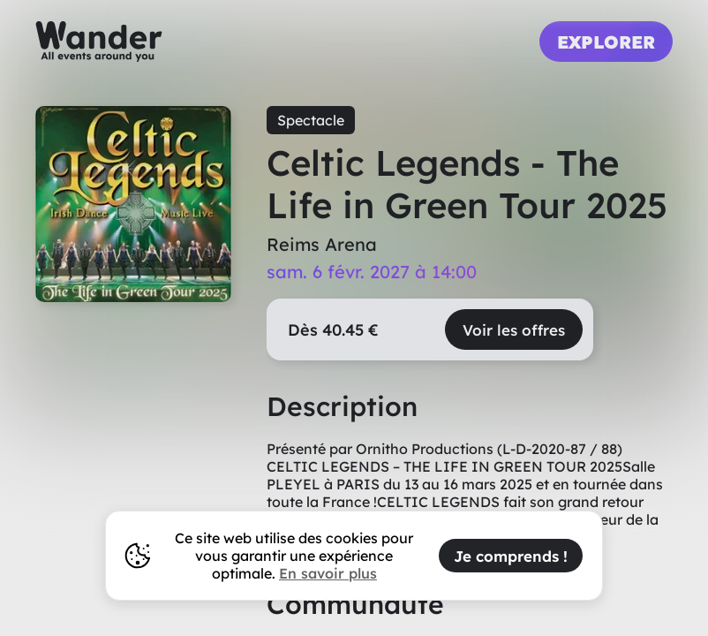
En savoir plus (328, 573)
